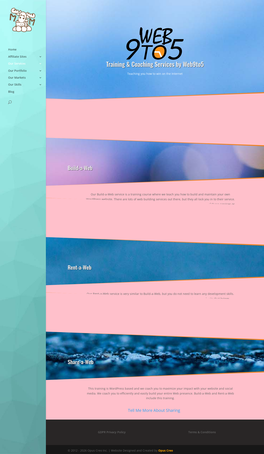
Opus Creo (165, 450)
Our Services (17, 63)
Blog (11, 92)
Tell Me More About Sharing (154, 410)
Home (12, 49)
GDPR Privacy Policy (112, 432)
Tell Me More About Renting (154, 320)
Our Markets (17, 77)
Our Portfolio (17, 71)
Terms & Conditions (202, 432)
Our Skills (14, 84)
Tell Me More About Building (154, 226)
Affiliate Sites (17, 56)
